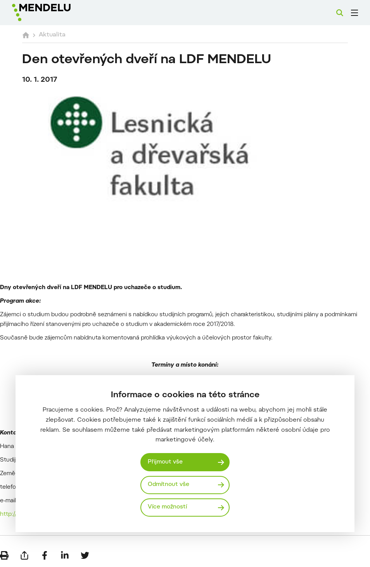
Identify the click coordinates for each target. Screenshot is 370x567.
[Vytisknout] (4, 555)
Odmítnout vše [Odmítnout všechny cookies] (168, 485)
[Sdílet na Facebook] (44, 555)
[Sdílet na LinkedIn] (65, 555)
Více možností (167, 507)
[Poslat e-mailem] (24, 555)
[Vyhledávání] (339, 12)
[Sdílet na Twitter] (85, 555)
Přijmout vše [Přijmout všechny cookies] (165, 462)
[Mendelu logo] (53, 12)
